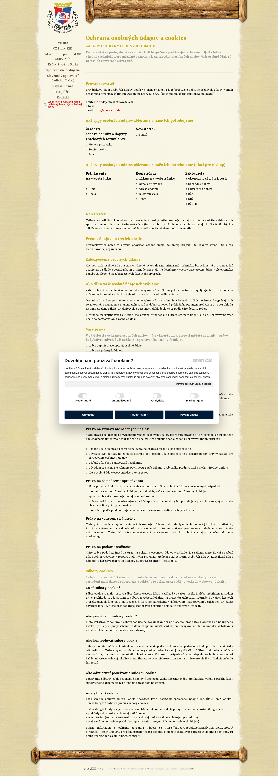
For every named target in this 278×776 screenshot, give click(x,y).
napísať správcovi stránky (133, 769)
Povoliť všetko (189, 414)
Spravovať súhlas (187, 769)
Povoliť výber (139, 414)
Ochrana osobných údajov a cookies (193, 384)
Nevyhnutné (83, 400)
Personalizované (120, 400)
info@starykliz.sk (107, 110)
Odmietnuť (89, 414)
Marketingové (195, 400)
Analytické (157, 400)
